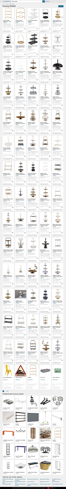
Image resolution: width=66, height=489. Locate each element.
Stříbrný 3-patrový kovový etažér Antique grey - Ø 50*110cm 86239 (20, 174)
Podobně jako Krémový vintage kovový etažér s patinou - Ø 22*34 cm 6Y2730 (33, 134)
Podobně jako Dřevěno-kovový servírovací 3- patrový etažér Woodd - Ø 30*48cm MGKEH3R (45, 210)
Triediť (60, 6)
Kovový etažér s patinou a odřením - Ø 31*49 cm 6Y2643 (44, 123)
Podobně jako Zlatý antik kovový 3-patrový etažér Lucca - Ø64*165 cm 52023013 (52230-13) (20, 287)
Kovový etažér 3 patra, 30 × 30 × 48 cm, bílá (20, 72)
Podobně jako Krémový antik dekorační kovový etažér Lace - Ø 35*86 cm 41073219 (44, 185)
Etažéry (29, 377)
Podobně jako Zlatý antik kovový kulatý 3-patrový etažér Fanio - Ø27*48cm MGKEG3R (32, 210)
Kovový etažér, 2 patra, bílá (57, 46)
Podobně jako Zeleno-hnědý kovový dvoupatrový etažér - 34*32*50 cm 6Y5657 (33, 236)
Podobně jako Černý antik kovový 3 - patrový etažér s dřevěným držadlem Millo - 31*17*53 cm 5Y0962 (33, 363)
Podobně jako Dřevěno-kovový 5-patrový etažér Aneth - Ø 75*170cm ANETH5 (8, 236)
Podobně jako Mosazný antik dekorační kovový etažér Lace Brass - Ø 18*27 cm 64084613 (8, 312)
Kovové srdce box (30, 481)
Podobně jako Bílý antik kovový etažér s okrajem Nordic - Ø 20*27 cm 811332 (8, 159)
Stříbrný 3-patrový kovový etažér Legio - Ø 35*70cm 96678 (58, 276)
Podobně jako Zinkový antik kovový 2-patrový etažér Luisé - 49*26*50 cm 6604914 (8, 338)
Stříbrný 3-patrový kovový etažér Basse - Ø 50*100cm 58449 (20, 98)
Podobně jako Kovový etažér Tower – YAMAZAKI (33, 31)
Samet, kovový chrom (32, 472)
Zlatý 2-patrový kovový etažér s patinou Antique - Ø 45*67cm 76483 (8, 200)
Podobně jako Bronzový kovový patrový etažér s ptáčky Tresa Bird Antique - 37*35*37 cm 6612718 (32, 287)
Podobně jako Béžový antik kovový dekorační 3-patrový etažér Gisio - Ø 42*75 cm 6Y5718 (57, 236)
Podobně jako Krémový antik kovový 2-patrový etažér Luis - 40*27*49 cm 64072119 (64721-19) (21, 363)
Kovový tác (42, 377)
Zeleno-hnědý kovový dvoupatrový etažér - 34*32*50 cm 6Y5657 (32, 225)
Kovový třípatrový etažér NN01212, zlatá (57, 21)
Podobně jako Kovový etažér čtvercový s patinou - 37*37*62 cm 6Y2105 (20, 159)
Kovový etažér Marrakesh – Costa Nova (7, 21)
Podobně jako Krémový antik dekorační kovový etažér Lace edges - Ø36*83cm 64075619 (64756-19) (20, 312)
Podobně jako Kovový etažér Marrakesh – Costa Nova (7, 31)
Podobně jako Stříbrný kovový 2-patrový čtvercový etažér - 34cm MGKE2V (32, 108)
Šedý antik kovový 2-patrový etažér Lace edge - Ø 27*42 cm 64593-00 (21, 200)
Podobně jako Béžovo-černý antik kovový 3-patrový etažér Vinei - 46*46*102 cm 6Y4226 (57, 338)
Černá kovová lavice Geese (45, 484)
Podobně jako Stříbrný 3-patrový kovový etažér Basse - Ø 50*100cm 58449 (20, 108)
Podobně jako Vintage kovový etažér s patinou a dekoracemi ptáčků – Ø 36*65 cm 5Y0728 (33, 338)
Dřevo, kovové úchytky (45, 440)
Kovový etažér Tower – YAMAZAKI (33, 21)
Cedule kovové (19, 377)
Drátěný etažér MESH (7, 484)
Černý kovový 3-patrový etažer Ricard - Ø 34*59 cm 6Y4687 (58, 98)
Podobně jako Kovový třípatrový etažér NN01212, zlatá (57, 31)
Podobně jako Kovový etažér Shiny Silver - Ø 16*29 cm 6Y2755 (45, 82)
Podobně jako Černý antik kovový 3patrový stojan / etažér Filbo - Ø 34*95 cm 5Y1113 (32, 185)
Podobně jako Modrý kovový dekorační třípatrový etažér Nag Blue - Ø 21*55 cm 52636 (45, 312)
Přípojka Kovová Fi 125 (44, 481)
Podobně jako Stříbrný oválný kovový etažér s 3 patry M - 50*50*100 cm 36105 (57, 363)
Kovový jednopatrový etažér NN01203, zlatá (20, 46)
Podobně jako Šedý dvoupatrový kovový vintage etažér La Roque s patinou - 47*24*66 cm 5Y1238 (20, 338)
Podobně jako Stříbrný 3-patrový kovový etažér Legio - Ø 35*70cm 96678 (57, 287)
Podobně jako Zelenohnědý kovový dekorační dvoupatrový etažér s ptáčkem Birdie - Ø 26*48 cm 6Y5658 (33, 312)
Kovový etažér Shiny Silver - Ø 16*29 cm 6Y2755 (45, 72)
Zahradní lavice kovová (8, 440)
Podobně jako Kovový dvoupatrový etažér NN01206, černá (45, 31)
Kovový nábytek (56, 377)
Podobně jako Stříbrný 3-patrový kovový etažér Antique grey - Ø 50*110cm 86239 (20, 185)
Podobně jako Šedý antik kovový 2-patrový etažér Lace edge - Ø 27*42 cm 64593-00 (20, 210)
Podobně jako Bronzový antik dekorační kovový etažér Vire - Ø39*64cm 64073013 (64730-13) (32, 159)
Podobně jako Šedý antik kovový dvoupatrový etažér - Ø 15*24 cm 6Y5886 (44, 57)
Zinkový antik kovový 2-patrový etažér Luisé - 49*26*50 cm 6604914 (8, 327)
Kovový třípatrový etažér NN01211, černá (7, 46)
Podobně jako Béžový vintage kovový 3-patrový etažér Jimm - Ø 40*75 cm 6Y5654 (57, 312)
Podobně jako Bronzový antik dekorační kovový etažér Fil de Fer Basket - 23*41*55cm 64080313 (8, 185)
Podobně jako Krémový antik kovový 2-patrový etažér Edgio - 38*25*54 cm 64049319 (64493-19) (8, 363)
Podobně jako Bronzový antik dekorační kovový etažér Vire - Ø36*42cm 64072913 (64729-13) (20, 236)
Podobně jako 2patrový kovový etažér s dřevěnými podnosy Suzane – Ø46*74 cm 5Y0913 (58, 134)
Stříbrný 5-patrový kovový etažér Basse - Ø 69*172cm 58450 (45, 98)
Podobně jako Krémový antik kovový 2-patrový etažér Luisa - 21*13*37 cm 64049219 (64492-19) (58, 210)
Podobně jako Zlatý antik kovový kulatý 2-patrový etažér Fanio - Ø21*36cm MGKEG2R (7, 108)
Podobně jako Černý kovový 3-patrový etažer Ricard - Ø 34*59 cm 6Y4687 (57, 108)
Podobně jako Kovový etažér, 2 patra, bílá (57, 57)
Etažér (54, 440)
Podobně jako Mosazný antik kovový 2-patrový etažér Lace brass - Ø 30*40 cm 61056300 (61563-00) (58, 261)
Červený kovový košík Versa (32, 479)
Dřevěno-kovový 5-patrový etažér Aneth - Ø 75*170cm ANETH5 (8, 225)
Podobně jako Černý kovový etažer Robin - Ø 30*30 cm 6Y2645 (57, 82)
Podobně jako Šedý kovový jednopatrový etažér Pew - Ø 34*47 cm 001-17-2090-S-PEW (45, 261)
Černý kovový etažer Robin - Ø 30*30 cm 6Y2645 (57, 72)
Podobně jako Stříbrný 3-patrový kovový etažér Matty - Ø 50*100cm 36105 (45, 287)
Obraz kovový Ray (55, 481)
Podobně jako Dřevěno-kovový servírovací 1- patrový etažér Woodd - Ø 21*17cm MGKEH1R (20, 134)
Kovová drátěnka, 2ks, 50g (57, 484)
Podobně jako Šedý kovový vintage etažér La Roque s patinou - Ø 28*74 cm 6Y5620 (45, 236)
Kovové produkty (7, 456)
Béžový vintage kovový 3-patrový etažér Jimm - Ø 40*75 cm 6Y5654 (57, 302)
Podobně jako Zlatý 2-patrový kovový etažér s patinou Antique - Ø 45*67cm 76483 (8, 210)
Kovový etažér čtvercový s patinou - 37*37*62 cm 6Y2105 (20, 149)
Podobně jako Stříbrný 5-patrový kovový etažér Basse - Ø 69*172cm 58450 (45, 108)
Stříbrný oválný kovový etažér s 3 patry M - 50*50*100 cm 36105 (58, 353)
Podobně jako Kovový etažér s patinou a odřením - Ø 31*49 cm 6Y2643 (44, 134)
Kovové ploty (31, 424)
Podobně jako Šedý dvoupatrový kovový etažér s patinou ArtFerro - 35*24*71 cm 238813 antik (7, 134)
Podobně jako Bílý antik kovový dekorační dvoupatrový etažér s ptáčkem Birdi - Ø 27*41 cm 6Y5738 (32, 261)
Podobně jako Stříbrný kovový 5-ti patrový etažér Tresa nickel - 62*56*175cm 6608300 (7, 287)
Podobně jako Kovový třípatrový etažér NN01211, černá (7, 57)
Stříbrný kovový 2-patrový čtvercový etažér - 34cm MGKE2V (32, 98)
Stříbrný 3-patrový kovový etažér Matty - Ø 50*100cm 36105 (45, 276)
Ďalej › (8, 391)
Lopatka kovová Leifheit (44, 479)
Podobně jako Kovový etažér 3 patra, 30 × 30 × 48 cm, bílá (21, 82)
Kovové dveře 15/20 (57, 472)
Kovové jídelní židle (7, 377)
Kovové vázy (30, 440)
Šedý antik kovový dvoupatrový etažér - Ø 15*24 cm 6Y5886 (45, 47)
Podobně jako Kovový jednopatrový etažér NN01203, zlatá (20, 57)
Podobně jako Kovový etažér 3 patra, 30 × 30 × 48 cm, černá (8, 82)
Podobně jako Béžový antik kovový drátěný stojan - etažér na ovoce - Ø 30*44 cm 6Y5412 (20, 261)
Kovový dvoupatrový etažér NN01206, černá (44, 21)
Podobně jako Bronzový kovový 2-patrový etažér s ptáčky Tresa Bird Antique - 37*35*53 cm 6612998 (45, 363)
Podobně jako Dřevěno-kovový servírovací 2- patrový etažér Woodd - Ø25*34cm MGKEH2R (33, 83)
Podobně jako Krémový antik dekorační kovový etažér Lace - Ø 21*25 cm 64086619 (57, 159)
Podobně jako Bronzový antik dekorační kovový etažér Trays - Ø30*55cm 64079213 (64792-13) (44, 159)
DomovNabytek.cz (7, 1)
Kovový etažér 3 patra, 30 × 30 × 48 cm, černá (8, 72)
